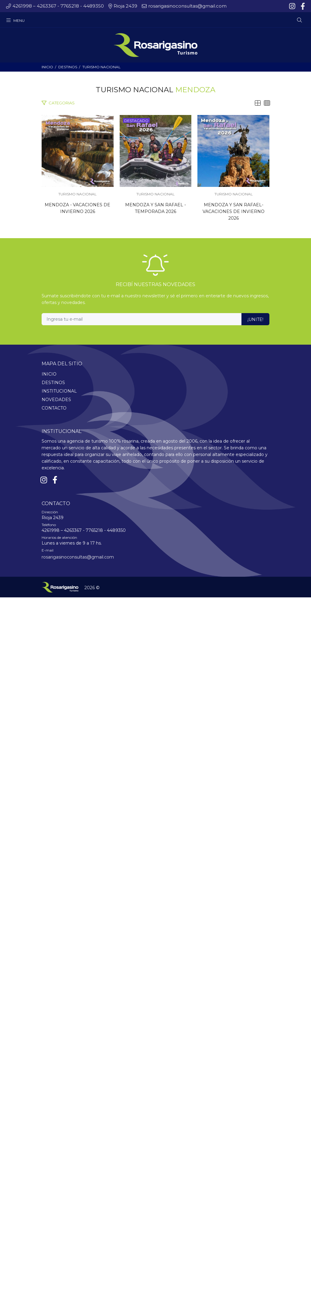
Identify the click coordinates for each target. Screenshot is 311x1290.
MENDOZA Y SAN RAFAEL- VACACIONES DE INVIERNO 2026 (155, 902)
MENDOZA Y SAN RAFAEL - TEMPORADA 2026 (155, 631)
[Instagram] (292, 6)
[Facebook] (302, 6)
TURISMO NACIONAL (101, 67)
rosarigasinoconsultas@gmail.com (78, 1249)
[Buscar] (299, 20)
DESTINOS (67, 67)
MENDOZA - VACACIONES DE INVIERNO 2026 (156, 360)
